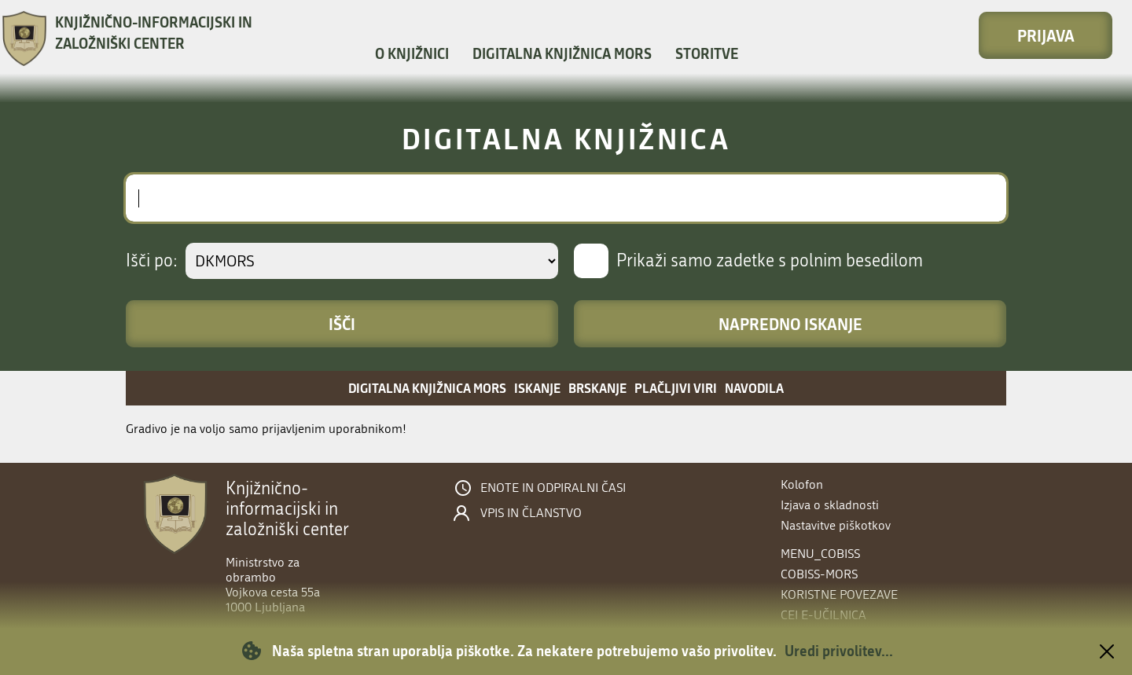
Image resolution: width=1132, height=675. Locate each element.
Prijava (1046, 35)
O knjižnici (412, 53)
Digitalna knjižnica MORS (562, 53)
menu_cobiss (820, 553)
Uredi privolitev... (839, 650)
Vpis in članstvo (531, 513)
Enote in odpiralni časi (553, 488)
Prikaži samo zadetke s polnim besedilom (769, 261)
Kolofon (802, 484)
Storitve (706, 53)
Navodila (754, 388)
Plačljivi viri (675, 388)
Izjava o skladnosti (830, 504)
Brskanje (597, 388)
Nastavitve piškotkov (836, 525)
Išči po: (152, 261)
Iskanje (537, 388)
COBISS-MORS (819, 574)
